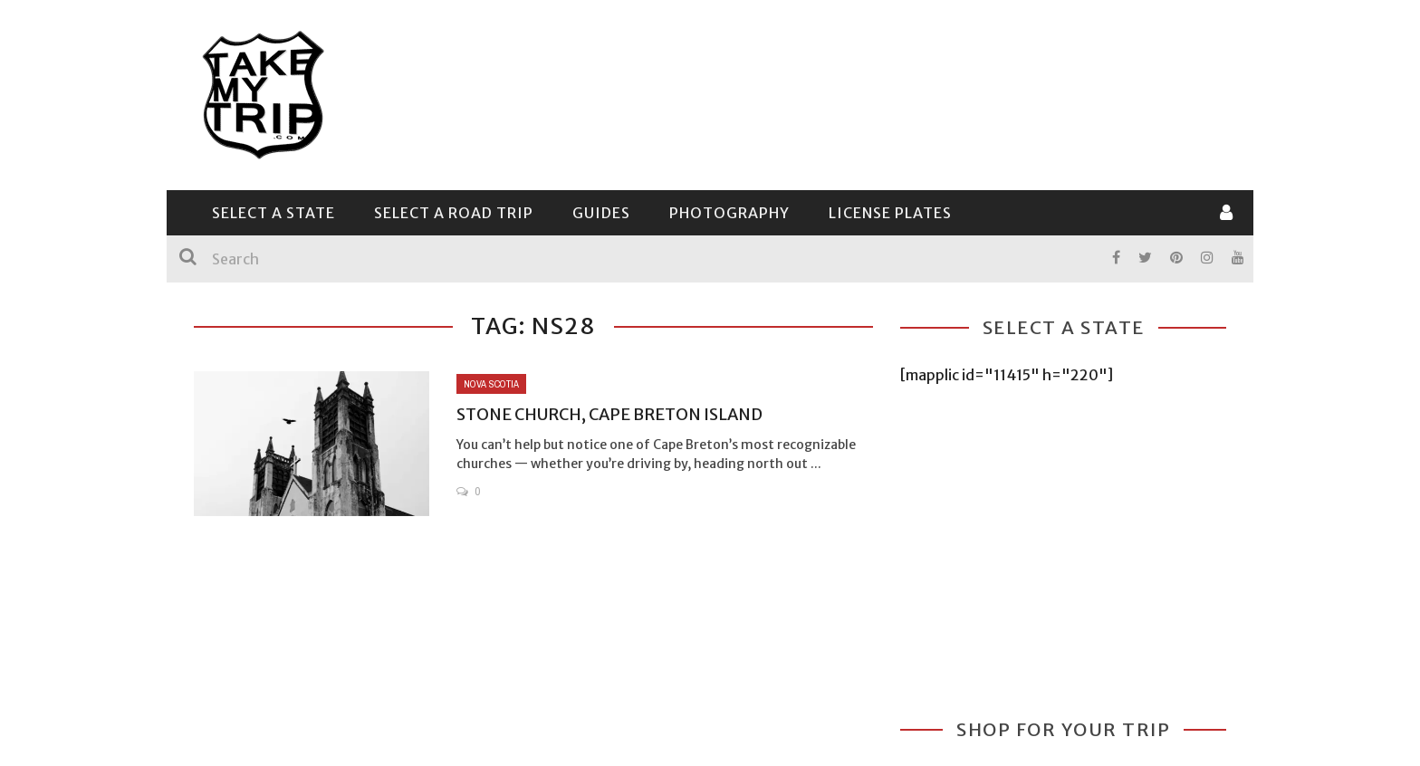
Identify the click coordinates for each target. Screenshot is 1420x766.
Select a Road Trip (453, 213)
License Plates (890, 213)
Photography (729, 213)
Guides (601, 213)
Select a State (273, 213)
